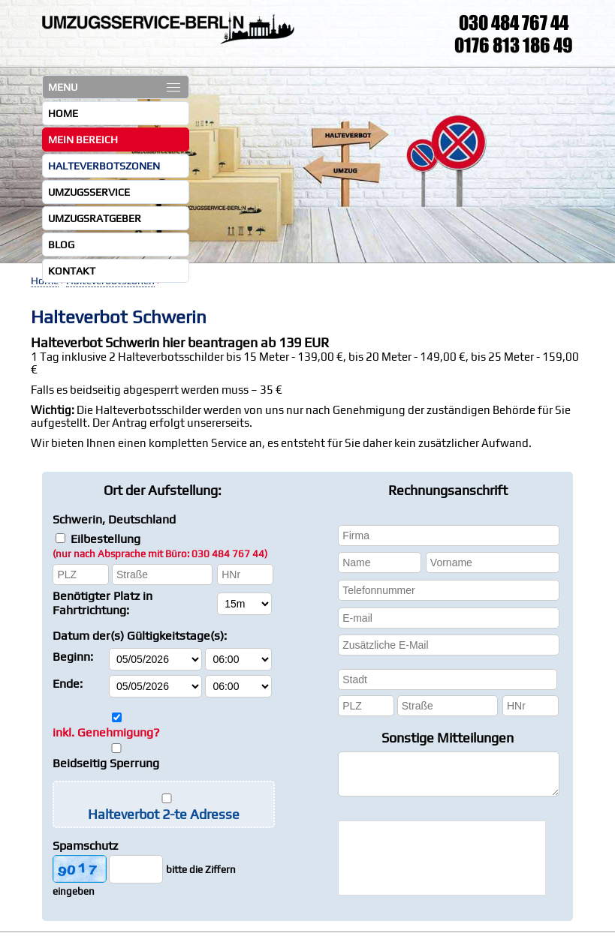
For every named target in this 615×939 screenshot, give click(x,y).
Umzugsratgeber (94, 218)
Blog (61, 244)
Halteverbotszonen (104, 166)
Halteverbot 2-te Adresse (164, 814)
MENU (114, 87)
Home (63, 113)
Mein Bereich (83, 140)
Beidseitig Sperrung (106, 763)
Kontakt (71, 271)
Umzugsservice (89, 192)
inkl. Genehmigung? (106, 732)
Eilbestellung (160, 546)
